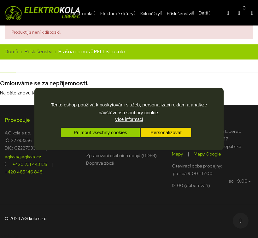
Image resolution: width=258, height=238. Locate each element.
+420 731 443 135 (29, 164)
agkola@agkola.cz (23, 156)
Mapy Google (207, 153)
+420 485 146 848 (24, 171)
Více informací (129, 119)
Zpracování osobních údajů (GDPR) (121, 155)
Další (203, 13)
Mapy (177, 153)
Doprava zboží (100, 163)
